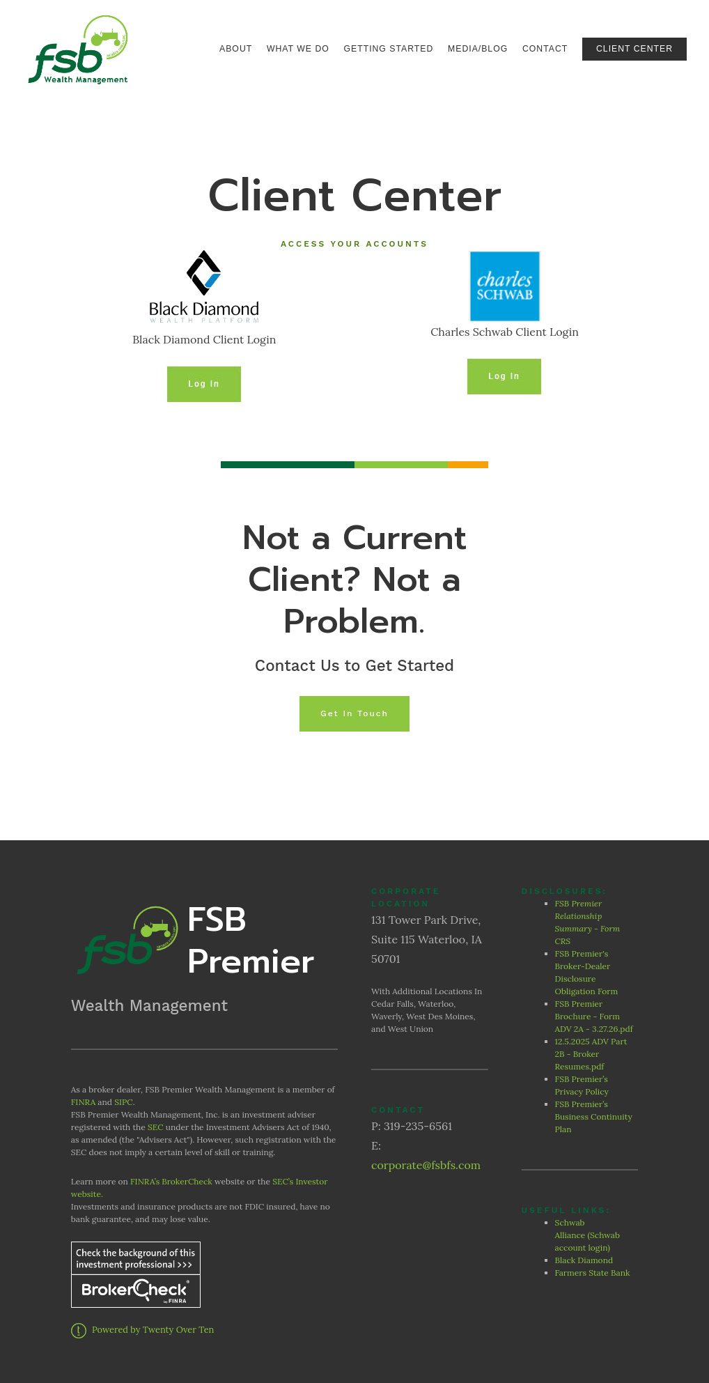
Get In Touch (354, 713)
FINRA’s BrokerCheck (171, 1181)
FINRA (83, 1102)
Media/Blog (478, 49)
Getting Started (389, 49)
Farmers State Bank (593, 1272)
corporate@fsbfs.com (426, 1165)
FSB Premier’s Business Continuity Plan (593, 1116)
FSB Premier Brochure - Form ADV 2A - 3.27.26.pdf (594, 1016)
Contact (545, 49)
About (235, 49)
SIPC (123, 1102)
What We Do (298, 49)
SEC (156, 1127)
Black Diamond (584, 1260)
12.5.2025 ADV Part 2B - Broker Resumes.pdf (591, 1054)
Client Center (634, 49)
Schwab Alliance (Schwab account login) (587, 1235)
